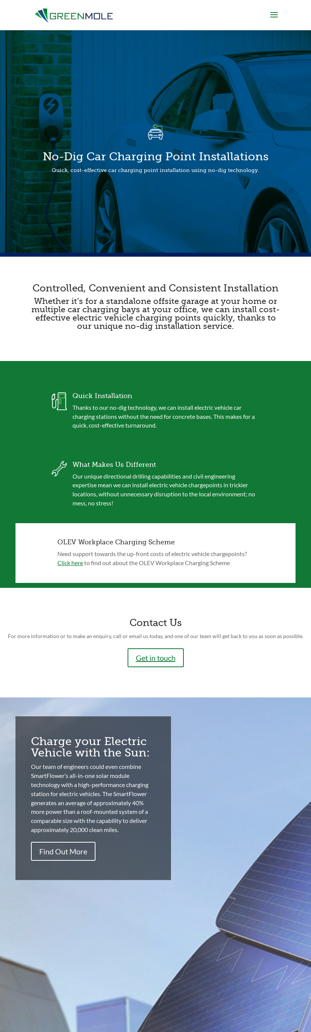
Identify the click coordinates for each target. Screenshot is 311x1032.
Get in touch (156, 657)
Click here (70, 562)
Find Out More (63, 851)
